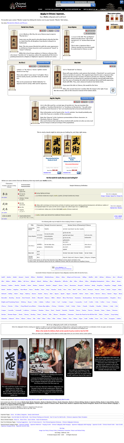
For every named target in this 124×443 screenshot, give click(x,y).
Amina (35, 285)
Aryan (114, 289)
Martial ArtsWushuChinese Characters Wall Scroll (72, 159)
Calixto (41, 302)
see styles (4, 197)
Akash (39, 281)
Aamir (27, 277)
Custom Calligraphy (53, 9)
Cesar (108, 302)
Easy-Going (114, 314)
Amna (61, 285)
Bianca (47, 298)
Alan (51, 281)
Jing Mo (67, 112)
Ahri (2, 281)
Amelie (23, 285)
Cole (116, 306)
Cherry (3, 306)
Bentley (11, 298)
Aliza (86, 281)
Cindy (73, 306)
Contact (103, 9)
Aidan (8, 281)
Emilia (91, 318)
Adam (58, 277)
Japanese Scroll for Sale (22, 426)
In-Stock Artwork (73, 9)
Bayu (115, 293)
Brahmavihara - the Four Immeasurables (95, 298)
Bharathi (40, 298)
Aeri (114, 277)
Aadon (9, 277)
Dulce (101, 314)
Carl (58, 302)
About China (23, 419)
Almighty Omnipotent (97, 281)
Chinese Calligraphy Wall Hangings (61, 424)
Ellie (54, 318)
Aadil (3, 277)
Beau (120, 293)
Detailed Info (47, 172)
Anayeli (80, 285)
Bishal (59, 298)
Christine (61, 306)
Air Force (26, 281)
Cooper (3, 310)
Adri (96, 277)
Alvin (113, 281)
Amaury (3, 285)
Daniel (58, 310)
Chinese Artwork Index (109, 424)
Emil (85, 318)
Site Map (62, 428)
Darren (90, 310)
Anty (47, 289)
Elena (29, 318)
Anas (66, 285)
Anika (120, 285)
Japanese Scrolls (97, 424)
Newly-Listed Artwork (33, 414)
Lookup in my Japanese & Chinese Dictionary (63, 268)
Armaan (90, 289)
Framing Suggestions (22, 422)
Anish (3, 289)
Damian (41, 310)
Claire (79, 306)
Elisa (49, 318)
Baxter (110, 293)
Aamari (21, 277)
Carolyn (64, 302)
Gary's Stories (31, 419)
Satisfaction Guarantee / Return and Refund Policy (71, 430)
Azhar (81, 293)
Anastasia (73, 285)
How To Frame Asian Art (35, 422)
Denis (20, 314)
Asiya (21, 293)
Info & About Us (90, 9)
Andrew (87, 285)
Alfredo (65, 281)
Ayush (62, 293)
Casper (71, 302)
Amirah (48, 285)
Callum (47, 302)
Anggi (114, 285)
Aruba (108, 289)
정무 (92, 102)
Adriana (108, 277)
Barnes (98, 293)
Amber (10, 285)
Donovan (71, 314)
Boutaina (78, 298)
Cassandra (78, 302)
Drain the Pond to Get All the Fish (86, 314)
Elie (34, 318)
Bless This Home (68, 298)
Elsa (70, 318)
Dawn (108, 310)
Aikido (14, 281)
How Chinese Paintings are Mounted (39, 417)
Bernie (18, 298)
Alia (71, 281)
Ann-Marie (23, 289)
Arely (59, 289)
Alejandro (58, 281)
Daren (78, 310)
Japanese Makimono (35, 424)
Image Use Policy (43, 430)
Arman (97, 289)
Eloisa (59, 318)
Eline (43, 318)
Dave (103, 310)
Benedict (4, 298)
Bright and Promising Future (10, 302)
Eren (96, 318)
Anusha (53, 289)
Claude (85, 306)
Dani (52, 310)
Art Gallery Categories (21, 414)
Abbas (33, 277)
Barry (103, 293)
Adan (63, 277)
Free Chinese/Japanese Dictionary (52, 422)
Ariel (74, 289)
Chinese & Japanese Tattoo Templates (77, 417)
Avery (46, 293)
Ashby (10, 293)
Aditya (84, 277)
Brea (119, 298)
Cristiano (34, 310)
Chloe (17, 306)
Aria (69, 289)
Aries (79, 289)
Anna (31, 289)
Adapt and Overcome (73, 277)
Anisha (9, 289)
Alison (81, 281)
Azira (86, 293)
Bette (34, 298)
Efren (17, 318)
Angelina (107, 285)
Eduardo (4, 318)
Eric (101, 318)
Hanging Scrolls (46, 424)
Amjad (55, 285)
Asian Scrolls (119, 424)
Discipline (63, 314)
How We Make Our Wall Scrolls (20, 417)
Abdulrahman (49, 277)
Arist (84, 289)
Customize (53, 27)
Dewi (39, 314)
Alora (108, 281)
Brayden (113, 298)
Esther (119, 318)
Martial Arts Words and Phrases (17, 23)
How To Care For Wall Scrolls (58, 417)
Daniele (71, 310)
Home (40, 9)
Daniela (64, 310)
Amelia (17, 285)
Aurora (34, 293)
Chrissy (54, 306)
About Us (16, 419)
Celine (102, 302)
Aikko (19, 281)
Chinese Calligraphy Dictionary (70, 422)
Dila (50, 314)
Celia (96, 302)
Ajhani (33, 281)
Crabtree (26, 310)
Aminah (41, 285)
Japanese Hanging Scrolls (8, 426)
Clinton (105, 306)
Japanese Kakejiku (24, 424)
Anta (42, 289)
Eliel (38, 318)
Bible (53, 298)
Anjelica (15, 289)
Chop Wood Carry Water (28, 306)
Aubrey (27, 293)
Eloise (65, 318)
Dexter (45, 314)
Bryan (30, 302)
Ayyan (68, 293)
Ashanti (3, 293)
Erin (106, 318)
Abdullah (40, 277)
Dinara (56, 314)
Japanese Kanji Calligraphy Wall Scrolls (26, 399)
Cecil (85, 302)
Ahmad (119, 277)
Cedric (91, 302)
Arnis (102, 289)
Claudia (91, 306)
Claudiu (98, 306)
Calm (53, 302)
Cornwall (18, 310)
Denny (26, 314)
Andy (93, 285)
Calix (35, 302)
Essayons (112, 318)
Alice (75, 281)
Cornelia (10, 310)
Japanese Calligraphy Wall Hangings (81, 424)
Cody (111, 306)
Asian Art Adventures (41, 419)
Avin (51, 293)
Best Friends (26, 298)
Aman (119, 281)
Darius (84, 310)
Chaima (114, 302)
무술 (57, 30)
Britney (23, 302)
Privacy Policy (53, 430)
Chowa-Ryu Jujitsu (44, 306)
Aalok (15, 277)
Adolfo (91, 277)
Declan (3, 314)
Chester (10, 306)
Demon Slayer (12, 314)
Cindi (67, 306)
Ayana (57, 293)
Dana (47, 310)
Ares (64, 289)
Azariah (75, 293)
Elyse (80, 318)
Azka (92, 293)
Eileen (23, 318)
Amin (29, 285)
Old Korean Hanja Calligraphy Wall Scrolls (55, 399)
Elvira (75, 318)
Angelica (100, 285)
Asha (119, 289)
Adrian (102, 277)
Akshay (45, 281)
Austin (40, 293)
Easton (107, 314)
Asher (16, 293)
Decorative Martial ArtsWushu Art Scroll (52, 159)
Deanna (114, 310)
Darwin (97, 310)
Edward (11, 318)
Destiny (33, 314)
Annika (37, 289)
